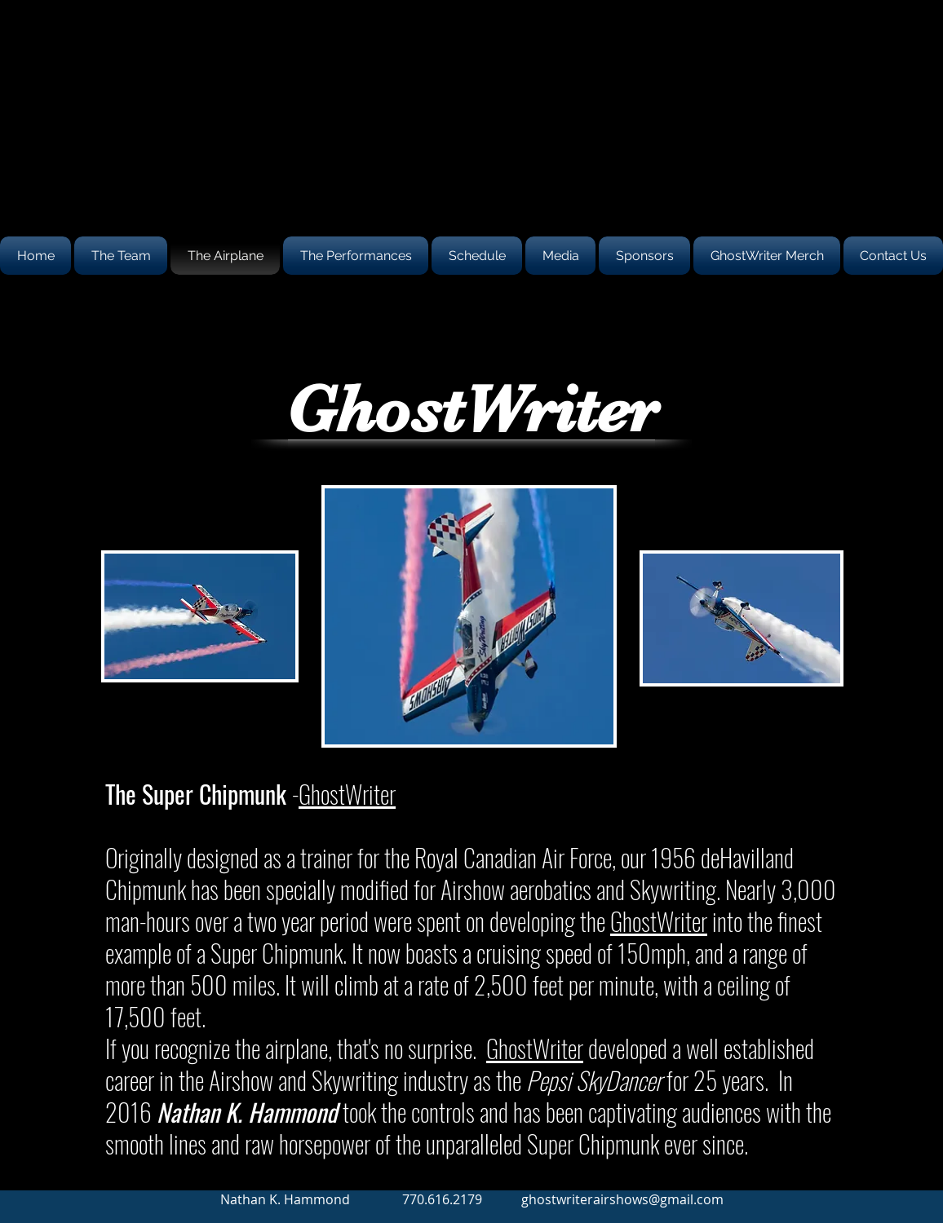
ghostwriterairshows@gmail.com (622, 1199)
